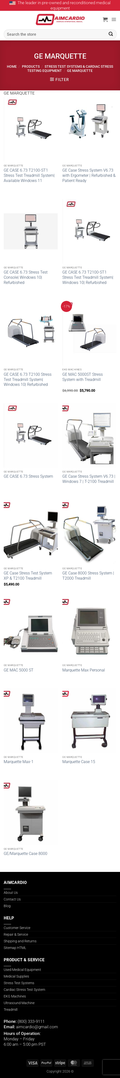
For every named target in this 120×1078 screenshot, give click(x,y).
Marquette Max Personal (83, 670)
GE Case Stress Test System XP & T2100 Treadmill (28, 576)
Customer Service (17, 928)
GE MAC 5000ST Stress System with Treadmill (82, 377)
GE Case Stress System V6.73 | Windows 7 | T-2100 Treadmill (88, 479)
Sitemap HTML (15, 948)
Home (12, 66)
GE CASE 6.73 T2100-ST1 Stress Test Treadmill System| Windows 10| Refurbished (87, 277)
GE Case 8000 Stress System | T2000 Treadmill (88, 576)
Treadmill (10, 1010)
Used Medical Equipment (22, 970)
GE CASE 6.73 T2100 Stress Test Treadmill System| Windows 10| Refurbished (27, 379)
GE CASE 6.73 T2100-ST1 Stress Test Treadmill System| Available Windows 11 (29, 175)
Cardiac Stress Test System (24, 990)
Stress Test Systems (19, 983)
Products (31, 66)
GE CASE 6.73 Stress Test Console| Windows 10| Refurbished (26, 277)
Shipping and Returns (20, 941)
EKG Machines (15, 996)
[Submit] (110, 34)
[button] (105, 19)
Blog (7, 906)
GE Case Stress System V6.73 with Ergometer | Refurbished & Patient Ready (89, 175)
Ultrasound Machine (19, 1003)
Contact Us (12, 899)
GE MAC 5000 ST (19, 670)
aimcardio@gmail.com (37, 1026)
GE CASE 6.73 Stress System (28, 476)
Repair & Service (16, 934)
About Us (11, 893)
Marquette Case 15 (78, 761)
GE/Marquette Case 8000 (25, 853)
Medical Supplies (16, 976)
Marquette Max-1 (19, 761)
